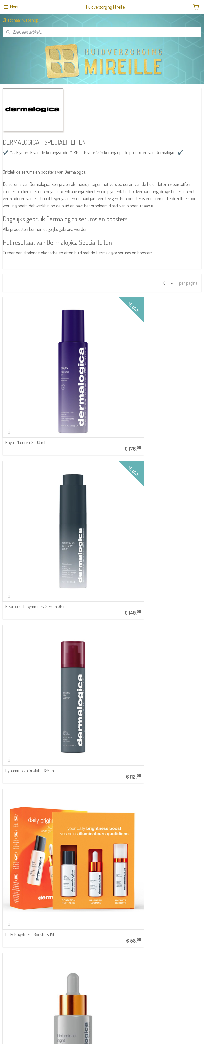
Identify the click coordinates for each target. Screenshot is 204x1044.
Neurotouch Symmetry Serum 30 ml (102, 362)
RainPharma (11, 915)
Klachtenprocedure (83, 872)
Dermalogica (11, 920)
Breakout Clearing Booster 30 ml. (33, 620)
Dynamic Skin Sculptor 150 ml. (166, 364)
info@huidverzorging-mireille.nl (26, 894)
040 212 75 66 (14, 888)
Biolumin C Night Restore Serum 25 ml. (100, 447)
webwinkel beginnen (116, 1034)
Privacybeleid (80, 877)
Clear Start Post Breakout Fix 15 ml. (32, 704)
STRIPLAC (9, 926)
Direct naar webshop (20, 20)
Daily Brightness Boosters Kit (29, 450)
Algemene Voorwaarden (87, 866)
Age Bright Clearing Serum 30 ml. (169, 450)
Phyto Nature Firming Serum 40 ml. (32, 789)
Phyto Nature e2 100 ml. (25, 364)
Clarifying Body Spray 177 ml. (165, 620)
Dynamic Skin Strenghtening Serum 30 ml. (165, 533)
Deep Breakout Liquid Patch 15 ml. (99, 704)
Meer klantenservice (84, 888)
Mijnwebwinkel (149, 1034)
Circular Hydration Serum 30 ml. (100, 620)
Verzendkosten (98, 883)
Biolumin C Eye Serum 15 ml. (29, 535)
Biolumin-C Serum (89, 535)
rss (101, 1034)
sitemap (93, 1034)
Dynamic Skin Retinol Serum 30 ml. (168, 704)
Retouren (77, 883)
